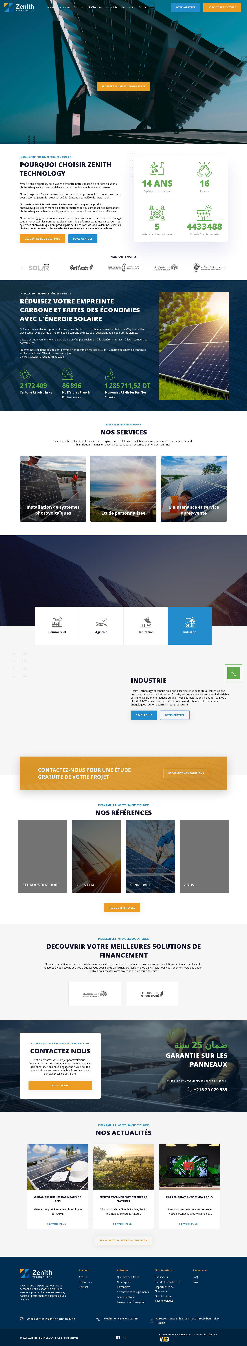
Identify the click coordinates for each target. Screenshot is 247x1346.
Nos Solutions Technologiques (165, 1298)
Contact (143, 7)
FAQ (195, 1277)
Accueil (51, 7)
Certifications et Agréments (133, 1292)
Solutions (79, 7)
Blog (195, 1282)
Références (95, 7)
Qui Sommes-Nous (128, 1277)
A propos (64, 7)
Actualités (111, 7)
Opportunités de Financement (164, 1289)
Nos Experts (124, 1282)
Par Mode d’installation (168, 1282)
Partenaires (123, 1287)
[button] (22, 267)
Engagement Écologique (131, 1302)
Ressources (128, 7)
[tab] (57, 626)
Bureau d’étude (126, 1297)
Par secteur (161, 1277)
